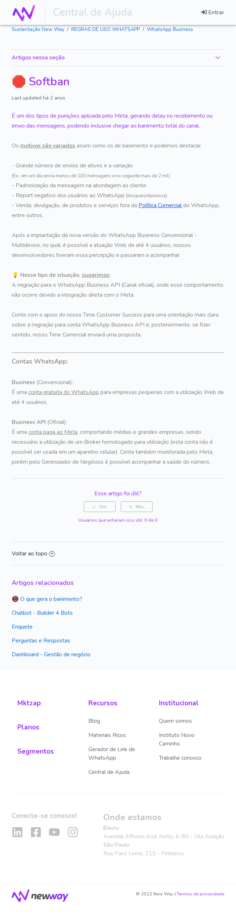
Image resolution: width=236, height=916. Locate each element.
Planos (28, 727)
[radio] (100, 506)
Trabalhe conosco (180, 758)
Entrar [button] (216, 12)
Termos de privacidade (200, 894)
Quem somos (175, 721)
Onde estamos (132, 817)
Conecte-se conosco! (44, 815)
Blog (94, 721)
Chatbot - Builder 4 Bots (42, 613)
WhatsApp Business (170, 29)
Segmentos (35, 751)
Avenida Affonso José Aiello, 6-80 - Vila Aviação (163, 836)
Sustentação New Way (38, 29)
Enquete (22, 627)
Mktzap (29, 703)
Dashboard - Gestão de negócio (51, 654)
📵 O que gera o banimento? (47, 599)
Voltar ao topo (33, 553)
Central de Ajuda (89, 12)
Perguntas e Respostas (41, 641)
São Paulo (116, 845)
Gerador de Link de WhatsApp (111, 753)
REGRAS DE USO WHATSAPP (105, 29)
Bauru (111, 828)
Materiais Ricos (107, 735)
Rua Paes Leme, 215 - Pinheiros (143, 853)
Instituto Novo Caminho (176, 739)
